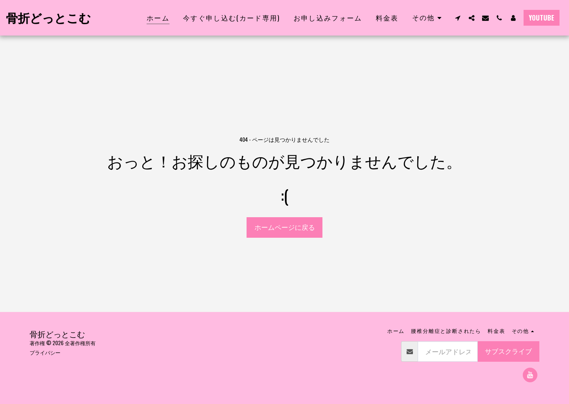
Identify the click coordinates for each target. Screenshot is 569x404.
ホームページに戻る (284, 227)
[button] (457, 17)
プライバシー (45, 352)
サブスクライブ (508, 351)
